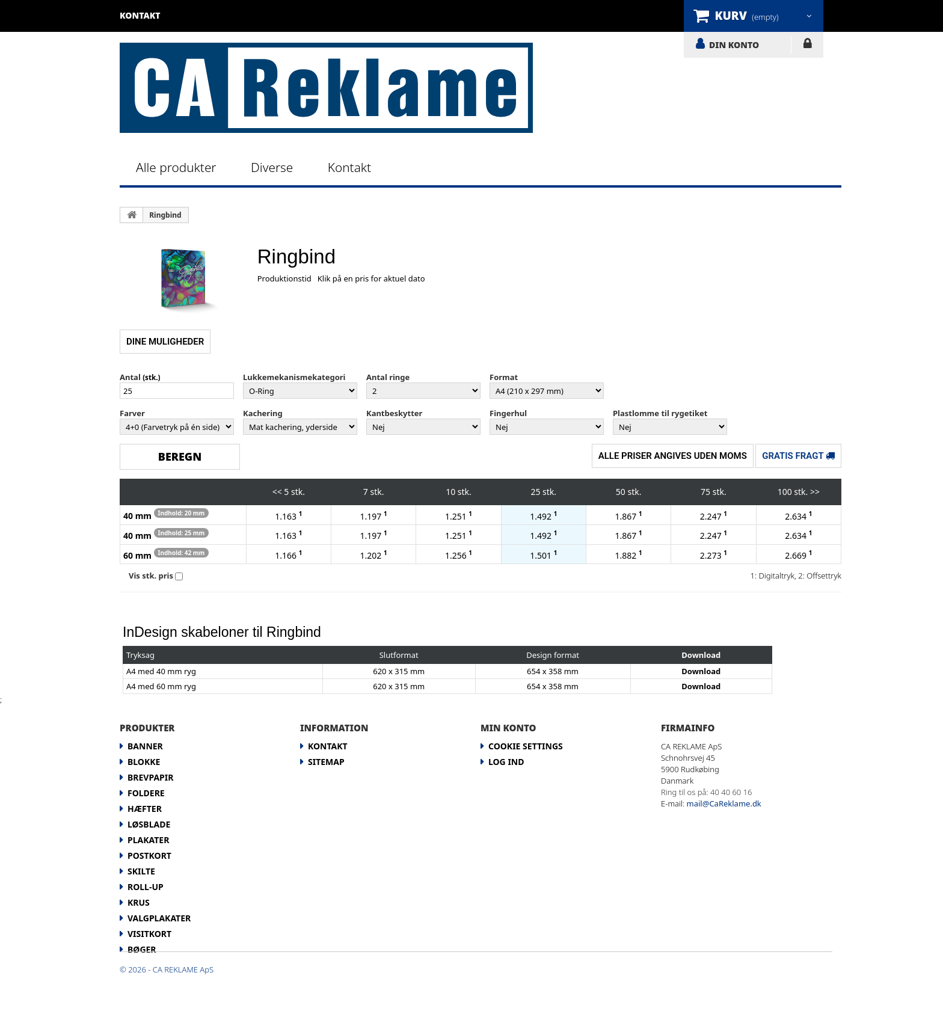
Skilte (141, 871)
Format (504, 377)
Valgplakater (159, 918)
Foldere (146, 793)
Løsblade (148, 824)
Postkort (149, 855)
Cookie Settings (525, 746)
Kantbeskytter (394, 413)
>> (815, 491)
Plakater (148, 840)
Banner (145, 746)
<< (277, 491)
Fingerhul (508, 413)
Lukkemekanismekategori (294, 377)
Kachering (263, 413)
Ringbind (165, 215)
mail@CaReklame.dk (724, 803)
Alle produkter (176, 167)
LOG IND (807, 46)
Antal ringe (388, 377)
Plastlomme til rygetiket (660, 413)
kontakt (140, 15)
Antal (130, 377)
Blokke (143, 761)
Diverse (272, 167)
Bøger (141, 949)
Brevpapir (150, 777)
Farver (132, 413)
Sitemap (326, 761)
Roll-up (145, 886)
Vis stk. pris (151, 575)
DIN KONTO (734, 44)
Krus (138, 902)
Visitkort (149, 933)
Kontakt (349, 167)
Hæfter (144, 808)
